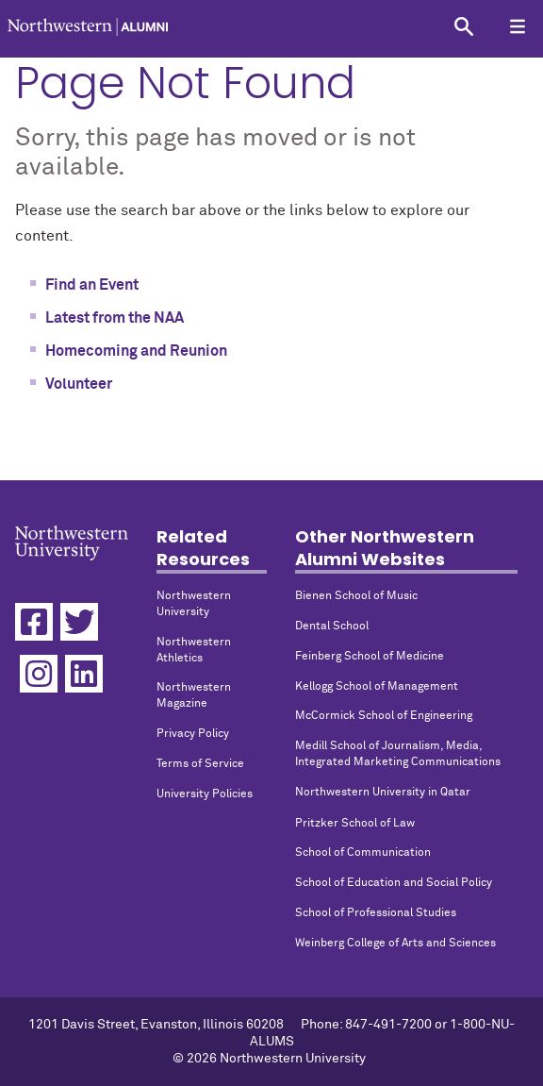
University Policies (204, 794)
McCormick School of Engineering (383, 716)
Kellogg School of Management (376, 687)
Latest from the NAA (114, 318)
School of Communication (363, 853)
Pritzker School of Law (355, 823)
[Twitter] (79, 622)
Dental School (332, 626)
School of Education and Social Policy (393, 883)
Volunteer (78, 384)
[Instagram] (39, 674)
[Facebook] (34, 622)
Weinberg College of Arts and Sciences (395, 943)
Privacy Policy (192, 734)
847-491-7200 (388, 1024)
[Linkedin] (84, 674)
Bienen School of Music (356, 596)
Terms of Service (200, 764)
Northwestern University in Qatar (382, 792)
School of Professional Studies (375, 913)
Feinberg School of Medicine (369, 656)
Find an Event (92, 284)
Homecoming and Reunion (136, 351)
